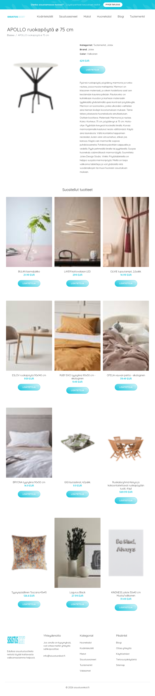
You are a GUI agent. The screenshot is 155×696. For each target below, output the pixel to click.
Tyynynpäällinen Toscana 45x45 (29, 595)
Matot (87, 18)
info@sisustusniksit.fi (54, 659)
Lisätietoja (92, 73)
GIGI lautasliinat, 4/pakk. (77, 485)
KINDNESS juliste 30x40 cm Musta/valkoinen (126, 597)
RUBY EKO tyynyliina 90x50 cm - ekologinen (77, 380)
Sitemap (120, 668)
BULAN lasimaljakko (29, 274)
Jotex (110, 48)
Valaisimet (85, 674)
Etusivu (10, 38)
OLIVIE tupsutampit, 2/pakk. (125, 274)
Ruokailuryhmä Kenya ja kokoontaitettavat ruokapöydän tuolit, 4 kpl (126, 488)
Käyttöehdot (122, 657)
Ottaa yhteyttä (123, 651)
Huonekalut (104, 18)
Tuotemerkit (137, 18)
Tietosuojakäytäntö (126, 662)
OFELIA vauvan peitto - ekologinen (126, 378)
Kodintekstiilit (45, 18)
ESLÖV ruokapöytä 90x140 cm (29, 378)
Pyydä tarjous (113, 4)
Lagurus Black (77, 595)
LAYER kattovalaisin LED (77, 274)
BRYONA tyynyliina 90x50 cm (29, 485)
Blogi (121, 18)
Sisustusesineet (68, 18)
